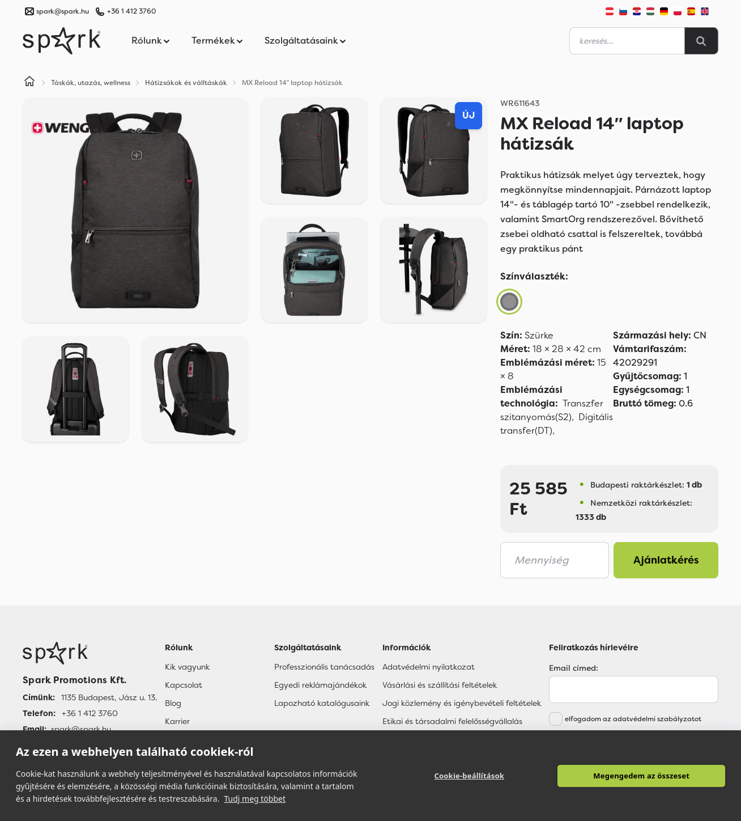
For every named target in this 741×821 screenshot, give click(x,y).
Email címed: (573, 668)
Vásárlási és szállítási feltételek (439, 685)
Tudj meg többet (255, 798)
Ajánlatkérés (666, 560)
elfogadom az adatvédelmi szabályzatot (633, 718)
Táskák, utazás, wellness (90, 82)
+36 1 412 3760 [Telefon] (90, 713)
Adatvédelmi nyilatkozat (428, 667)
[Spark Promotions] (62, 40)
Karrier (177, 721)
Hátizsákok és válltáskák (186, 82)
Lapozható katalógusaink (321, 703)
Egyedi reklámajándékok (320, 685)
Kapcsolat (183, 685)
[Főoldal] (90, 653)
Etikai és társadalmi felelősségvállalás (452, 721)
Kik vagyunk (187, 667)
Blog (173, 703)
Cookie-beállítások (469, 776)
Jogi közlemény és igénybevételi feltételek (461, 703)
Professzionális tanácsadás (324, 667)
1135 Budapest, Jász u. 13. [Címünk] (109, 697)
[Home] (29, 82)
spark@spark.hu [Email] (81, 729)
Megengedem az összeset (641, 776)
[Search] (701, 40)
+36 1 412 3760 (131, 11)
